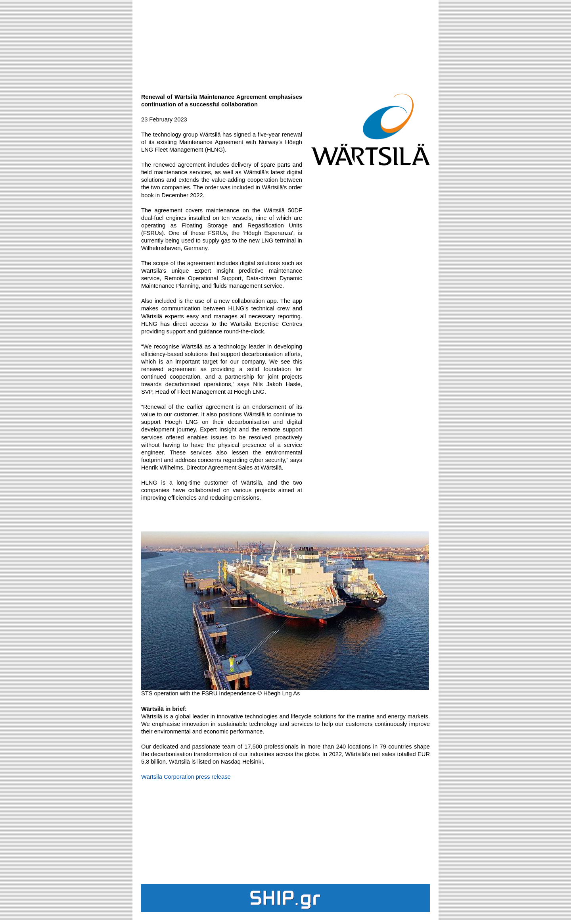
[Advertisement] (285, 42)
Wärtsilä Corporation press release (186, 777)
